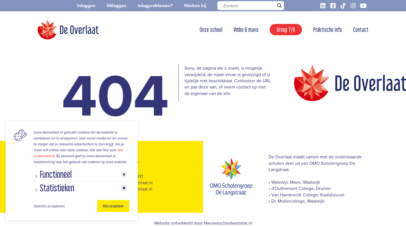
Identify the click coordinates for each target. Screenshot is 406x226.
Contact (360, 29)
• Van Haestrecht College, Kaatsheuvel (306, 195)
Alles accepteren (113, 206)
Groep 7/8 (286, 29)
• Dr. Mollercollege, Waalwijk (296, 201)
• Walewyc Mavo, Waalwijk (294, 182)
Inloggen (86, 5)
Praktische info (327, 29)
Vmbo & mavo (246, 29)
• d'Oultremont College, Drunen (300, 188)
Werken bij (195, 5)
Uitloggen (117, 5)
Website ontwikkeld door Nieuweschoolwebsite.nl (203, 223)
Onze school (211, 29)
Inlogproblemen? (155, 5)
